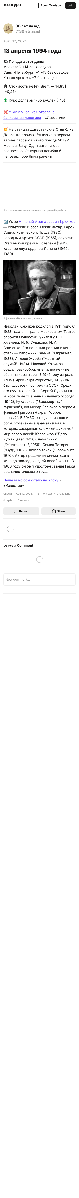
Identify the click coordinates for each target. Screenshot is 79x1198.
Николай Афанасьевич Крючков (47, 222)
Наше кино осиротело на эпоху (30, 480)
